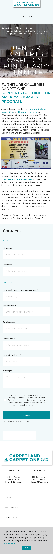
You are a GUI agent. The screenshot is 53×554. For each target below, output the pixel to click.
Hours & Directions (13, 482)
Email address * (9, 322)
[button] (43, 4)
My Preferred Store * (12, 355)
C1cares (28, 28)
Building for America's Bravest (16, 179)
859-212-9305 (39, 479)
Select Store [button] (25, 17)
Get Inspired (12, 507)
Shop (8, 497)
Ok (26, 548)
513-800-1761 (13, 479)
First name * (8, 248)
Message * (7, 371)
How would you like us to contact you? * (20, 290)
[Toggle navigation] (3, 5)
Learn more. (9, 543)
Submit (26, 415)
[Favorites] (46, 4)
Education (11, 517)
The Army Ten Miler (27, 112)
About (18, 28)
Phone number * (10, 305)
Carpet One (6, 28)
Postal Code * (9, 339)
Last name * (8, 265)
